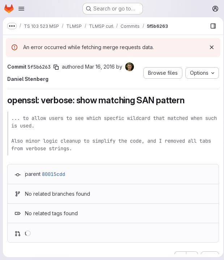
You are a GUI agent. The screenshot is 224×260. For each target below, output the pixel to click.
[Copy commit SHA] (56, 67)
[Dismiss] (209, 47)
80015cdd (53, 174)
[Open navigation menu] (21, 8)
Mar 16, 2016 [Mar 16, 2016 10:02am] (100, 67)
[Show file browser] (211, 26)
